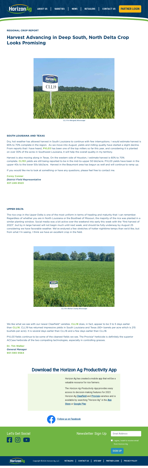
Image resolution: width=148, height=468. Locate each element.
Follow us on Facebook (69, 419)
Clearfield (82, 396)
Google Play (80, 404)
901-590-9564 (15, 353)
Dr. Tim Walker (15, 346)
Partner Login (130, 9)
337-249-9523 (15, 183)
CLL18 (74, 324)
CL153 (22, 161)
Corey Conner (15, 176)
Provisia (95, 396)
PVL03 (47, 148)
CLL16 (16, 327)
